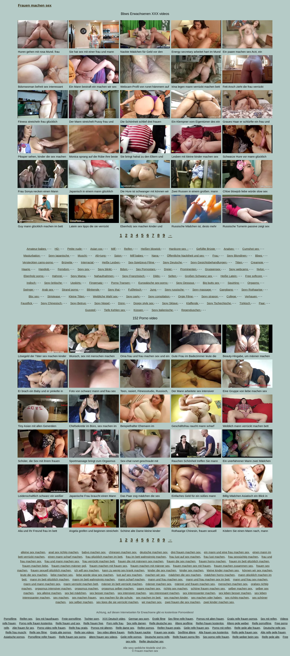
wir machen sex (151, 602)
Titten (239, 262)
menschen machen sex (232, 584)
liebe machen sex (62, 574)
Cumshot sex (251, 248)
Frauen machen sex (34, 5)
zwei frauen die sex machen (182, 602)
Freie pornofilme (71, 618)
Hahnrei (57, 276)
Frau (215, 255)
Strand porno (70, 289)
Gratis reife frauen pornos (242, 618)
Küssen (139, 310)
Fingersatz (96, 282)
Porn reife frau (114, 623)
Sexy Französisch (133, 276)
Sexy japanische (59, 255)
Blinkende (93, 289)
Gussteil (90, 310)
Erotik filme (158, 618)
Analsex (229, 248)
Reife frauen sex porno (72, 636)
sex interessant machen (164, 593)
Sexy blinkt (105, 269)
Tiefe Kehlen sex (115, 310)
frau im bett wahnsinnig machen (146, 556)
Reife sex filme (38, 632)
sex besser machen (102, 593)
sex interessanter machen (199, 593)
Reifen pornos (145, 627)
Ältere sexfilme (183, 623)
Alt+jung (100, 255)
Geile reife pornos (131, 636)
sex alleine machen (49, 593)
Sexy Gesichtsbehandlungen (209, 262)
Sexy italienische (163, 310)
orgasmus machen (86, 588)
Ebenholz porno (34, 276)
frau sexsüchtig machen (243, 556)
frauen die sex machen (181, 561)
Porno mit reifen (221, 627)
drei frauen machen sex (186, 552)
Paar (262, 303)
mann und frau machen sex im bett (208, 579)
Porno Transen (121, 282)
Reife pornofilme (261, 623)
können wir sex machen (257, 570)
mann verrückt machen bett (81, 584)
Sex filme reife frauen (180, 618)
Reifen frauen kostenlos (210, 623)
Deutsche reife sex (274, 627)
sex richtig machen (237, 597)
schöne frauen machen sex (208, 588)
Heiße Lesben (111, 262)
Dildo (156, 276)
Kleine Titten (77, 296)
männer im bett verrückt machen (121, 584)
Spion (118, 255)
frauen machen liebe (35, 565)
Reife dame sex (125, 627)
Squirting (234, 282)
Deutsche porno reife (157, 636)
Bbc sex (34, 296)
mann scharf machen (131, 579)
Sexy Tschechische (219, 303)
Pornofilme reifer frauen (42, 636)
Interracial (87, 262)
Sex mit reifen (269, 618)
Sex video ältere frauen (110, 632)
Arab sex (48, 289)
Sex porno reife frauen (216, 636)
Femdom (64, 269)
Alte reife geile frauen (273, 632)
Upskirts (76, 282)
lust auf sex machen (129, 574)
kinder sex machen (191, 570)
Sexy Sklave (170, 303)
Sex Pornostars (146, 269)
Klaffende (192, 303)
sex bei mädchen (75, 593)
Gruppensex (213, 269)
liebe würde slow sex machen (94, 574)
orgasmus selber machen (117, 588)
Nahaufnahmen (104, 276)
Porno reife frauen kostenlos (35, 623)
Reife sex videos (84, 632)
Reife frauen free (93, 623)
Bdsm (124, 269)
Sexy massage (202, 289)
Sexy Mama (78, 276)
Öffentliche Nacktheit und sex (186, 255)
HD (57, 248)
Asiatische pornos (14, 636)
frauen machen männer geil (69, 565)
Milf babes (137, 255)
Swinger (28, 289)
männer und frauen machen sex (195, 584)
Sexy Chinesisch (51, 303)
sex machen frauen (84, 597)
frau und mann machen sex (62, 561)
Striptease (54, 296)
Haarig (26, 269)
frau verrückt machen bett (98, 561)
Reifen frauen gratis (168, 627)
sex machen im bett (148, 597)
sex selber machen (81, 602)
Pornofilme (10, 618)
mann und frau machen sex (165, 579)
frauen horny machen (212, 561)
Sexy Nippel (102, 303)
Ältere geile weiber (238, 623)
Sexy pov (84, 269)
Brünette (67, 262)
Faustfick (27, 303)
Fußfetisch (135, 289)
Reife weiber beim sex (246, 636)
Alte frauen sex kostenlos (213, 632)
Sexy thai (114, 289)
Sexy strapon (210, 296)
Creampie (257, 262)
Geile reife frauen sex (196, 627)
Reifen (128, 248)
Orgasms (253, 282)
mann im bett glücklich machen (49, 579)
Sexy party (133, 296)
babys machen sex (93, 552)
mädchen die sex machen (184, 574)
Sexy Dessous (185, 282)
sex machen (61, 597)
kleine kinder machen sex (223, 570)
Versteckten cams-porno (38, 262)
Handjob (44, 269)
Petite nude (74, 248)
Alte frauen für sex (23, 627)
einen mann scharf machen (65, 556)
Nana (155, 255)
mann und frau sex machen (250, 579)
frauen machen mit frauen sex (108, 565)
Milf (113, 248)
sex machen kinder (176, 597)
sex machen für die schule (116, 597)
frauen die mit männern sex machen (140, 561)
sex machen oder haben (206, 597)
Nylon (261, 269)
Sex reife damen (136, 623)
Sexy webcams (239, 269)
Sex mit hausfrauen (47, 618)
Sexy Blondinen (237, 255)
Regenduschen (191, 310)
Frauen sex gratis (164, 632)
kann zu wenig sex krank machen (123, 570)
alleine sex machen (33, 552)
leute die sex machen (33, 574)
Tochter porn (91, 618)
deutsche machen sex (153, 552)
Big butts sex (211, 282)
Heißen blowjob (151, 248)
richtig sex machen (175, 588)
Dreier (168, 269)
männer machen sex (158, 584)
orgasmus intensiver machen (53, 588)
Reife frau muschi (15, 632)
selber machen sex (240, 588)
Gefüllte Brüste (206, 248)
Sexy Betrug (78, 303)
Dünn (122, 303)
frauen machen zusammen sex (233, 565)
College (231, 296)
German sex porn (139, 618)
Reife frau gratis (78, 627)
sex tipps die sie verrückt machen (117, 602)
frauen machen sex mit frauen (191, 565)
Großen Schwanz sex (199, 276)
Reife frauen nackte (139, 632)
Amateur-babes (37, 248)
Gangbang (227, 289)
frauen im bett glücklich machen (249, 561)
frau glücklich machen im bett (104, 556)
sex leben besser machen (235, 593)
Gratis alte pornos (60, 632)
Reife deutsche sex (160, 623)
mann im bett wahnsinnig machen (93, 579)
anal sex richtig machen (63, 552)
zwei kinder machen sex (218, 602)
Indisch (31, 282)
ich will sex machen (86, 570)
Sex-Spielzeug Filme (141, 262)
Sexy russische (175, 289)
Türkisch (245, 303)
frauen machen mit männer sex (150, 565)
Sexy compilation (159, 296)
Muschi (83, 255)
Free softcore (254, 276)
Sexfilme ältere (186, 632)
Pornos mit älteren (101, 627)
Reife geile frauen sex (244, 632)
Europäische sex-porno (153, 282)
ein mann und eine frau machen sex (226, 552)
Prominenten (188, 269)
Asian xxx (96, 248)
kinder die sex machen (162, 570)
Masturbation (32, 255)
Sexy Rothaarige (252, 289)
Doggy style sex (143, 303)
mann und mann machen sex (42, 584)
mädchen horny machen (219, 574)
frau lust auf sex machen (184, 556)
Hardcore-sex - (178, 248)
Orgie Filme (186, 296)
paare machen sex (148, 588)
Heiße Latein (229, 276)
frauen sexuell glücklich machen (51, 570)
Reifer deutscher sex (151, 641)
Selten (172, 276)
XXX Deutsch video (113, 618)
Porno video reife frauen (51, 627)
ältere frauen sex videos (103, 636)
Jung (153, 289)
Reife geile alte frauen (247, 627)
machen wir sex (155, 574)
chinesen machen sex (122, 552)
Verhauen (251, 296)
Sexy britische (53, 282)
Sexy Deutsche (173, 262)
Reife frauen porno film (186, 636)
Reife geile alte (270, 636)
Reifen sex (26, 618)
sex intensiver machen (132, 593)
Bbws (259, 255)
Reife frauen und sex (68, 623)
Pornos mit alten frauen (210, 618)
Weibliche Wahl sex (105, 296)
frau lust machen (214, 556)
